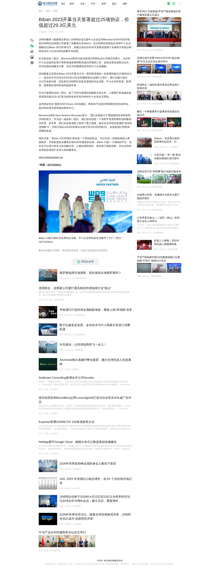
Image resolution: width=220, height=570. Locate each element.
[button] (72, 3)
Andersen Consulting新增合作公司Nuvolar (66, 377)
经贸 (55, 11)
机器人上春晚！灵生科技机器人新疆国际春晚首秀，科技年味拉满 (166, 242)
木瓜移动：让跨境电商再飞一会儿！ (83, 344)
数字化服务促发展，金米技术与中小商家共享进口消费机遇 (94, 327)
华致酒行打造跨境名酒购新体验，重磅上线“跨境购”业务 (95, 309)
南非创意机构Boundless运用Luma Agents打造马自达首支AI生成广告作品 (85, 399)
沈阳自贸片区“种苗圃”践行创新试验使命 (159, 171)
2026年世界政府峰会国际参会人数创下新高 (87, 463)
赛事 (139, 276)
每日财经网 (109, 560)
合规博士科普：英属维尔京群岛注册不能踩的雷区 (158, 196)
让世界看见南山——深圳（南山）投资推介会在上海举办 (158, 219)
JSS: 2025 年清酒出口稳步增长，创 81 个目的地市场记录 (95, 481)
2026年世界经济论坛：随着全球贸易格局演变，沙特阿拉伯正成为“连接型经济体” (95, 516)
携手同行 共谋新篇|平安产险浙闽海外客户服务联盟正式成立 (159, 13)
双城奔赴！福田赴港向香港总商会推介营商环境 (158, 86)
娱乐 (156, 249)
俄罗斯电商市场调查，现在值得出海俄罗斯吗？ (90, 272)
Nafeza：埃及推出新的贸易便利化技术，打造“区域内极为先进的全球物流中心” (167, 140)
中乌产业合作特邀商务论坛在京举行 (62, 532)
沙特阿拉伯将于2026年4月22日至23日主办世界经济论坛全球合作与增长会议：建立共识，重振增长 (94, 498)
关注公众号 (85, 261)
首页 (41, 11)
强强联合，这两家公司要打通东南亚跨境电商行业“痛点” (75, 288)
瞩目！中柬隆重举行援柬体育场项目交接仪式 (158, 113)
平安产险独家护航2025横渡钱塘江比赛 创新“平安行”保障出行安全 (159, 259)
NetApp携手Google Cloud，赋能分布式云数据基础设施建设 (78, 441)
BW (104, 250)
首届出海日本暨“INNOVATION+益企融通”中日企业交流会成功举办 (158, 60)
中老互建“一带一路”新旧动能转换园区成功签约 (167, 156)
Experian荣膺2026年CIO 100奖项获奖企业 (66, 421)
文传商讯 (43, 32)
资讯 (48, 11)
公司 (61, 369)
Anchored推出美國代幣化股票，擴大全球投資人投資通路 (95, 362)
